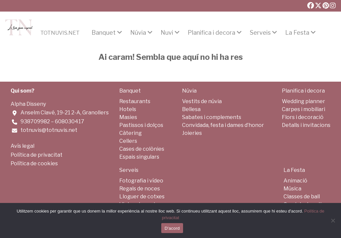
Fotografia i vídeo (141, 181)
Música (292, 188)
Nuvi (167, 32)
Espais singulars (139, 157)
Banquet (104, 32)
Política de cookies (34, 163)
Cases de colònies (141, 149)
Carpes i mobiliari (303, 109)
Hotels (127, 109)
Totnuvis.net (60, 33)
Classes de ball (302, 196)
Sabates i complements (211, 117)
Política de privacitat (36, 155)
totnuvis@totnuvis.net (48, 130)
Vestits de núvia (202, 101)
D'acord (172, 228)
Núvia (138, 32)
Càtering (130, 133)
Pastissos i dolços (141, 125)
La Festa (297, 32)
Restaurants (134, 101)
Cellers (128, 141)
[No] (332, 220)
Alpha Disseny (28, 104)
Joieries (192, 133)
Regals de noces (139, 188)
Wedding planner (303, 101)
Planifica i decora (211, 32)
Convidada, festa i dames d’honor (223, 125)
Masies (128, 117)
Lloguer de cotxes (142, 196)
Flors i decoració (302, 117)
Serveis (260, 32)
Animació (295, 181)
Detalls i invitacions (306, 125)
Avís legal (22, 146)
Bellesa (191, 109)
